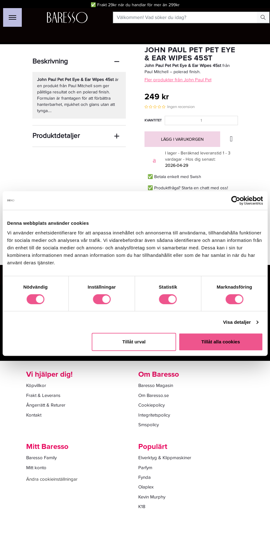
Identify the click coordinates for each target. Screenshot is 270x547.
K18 (141, 506)
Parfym (145, 467)
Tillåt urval (134, 341)
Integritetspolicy (154, 415)
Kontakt (33, 415)
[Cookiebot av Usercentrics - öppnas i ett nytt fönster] (235, 200)
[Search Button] (263, 17)
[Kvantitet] (201, 120)
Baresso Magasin (155, 385)
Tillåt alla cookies (220, 341)
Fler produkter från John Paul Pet (177, 80)
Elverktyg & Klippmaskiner (164, 457)
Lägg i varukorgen (182, 139)
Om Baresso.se (153, 395)
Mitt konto (36, 467)
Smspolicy (148, 424)
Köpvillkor (36, 385)
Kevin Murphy (151, 497)
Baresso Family (41, 457)
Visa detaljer (237, 322)
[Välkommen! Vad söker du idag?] (185, 17)
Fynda (144, 477)
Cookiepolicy (151, 405)
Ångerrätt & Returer (45, 405)
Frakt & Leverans (43, 395)
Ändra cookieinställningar (52, 479)
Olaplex (146, 487)
